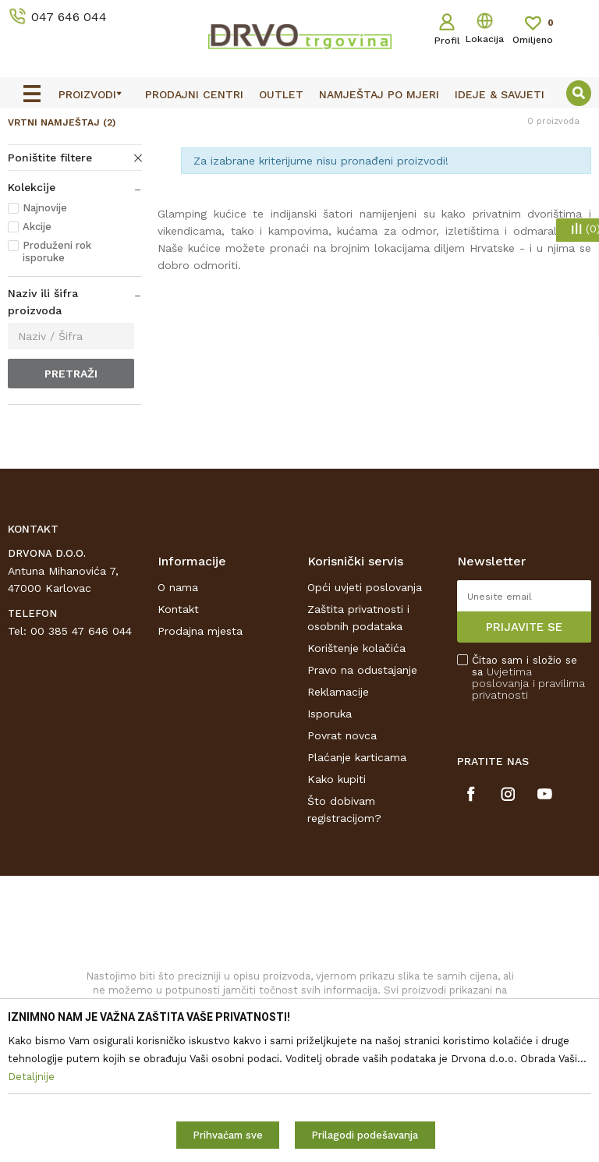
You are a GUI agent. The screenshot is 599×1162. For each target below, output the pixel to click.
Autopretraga (394, 191)
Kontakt (178, 716)
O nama (178, 695)
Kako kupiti (336, 886)
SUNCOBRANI (99, 157)
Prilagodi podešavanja (364, 1135)
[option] (299, 122)
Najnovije (45, 316)
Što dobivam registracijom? (344, 917)
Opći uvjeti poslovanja (364, 695)
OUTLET (297, 123)
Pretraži (70, 482)
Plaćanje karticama (356, 865)
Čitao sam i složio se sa (528, 785)
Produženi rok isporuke (57, 360)
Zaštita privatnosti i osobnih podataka (358, 725)
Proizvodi (30, 157)
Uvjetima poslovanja (502, 785)
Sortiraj (468, 191)
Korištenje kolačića (356, 755)
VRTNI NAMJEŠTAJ (61, 230)
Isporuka (329, 821)
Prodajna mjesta (200, 738)
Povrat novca (342, 843)
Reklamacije (338, 799)
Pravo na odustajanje (362, 777)
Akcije (37, 335)
